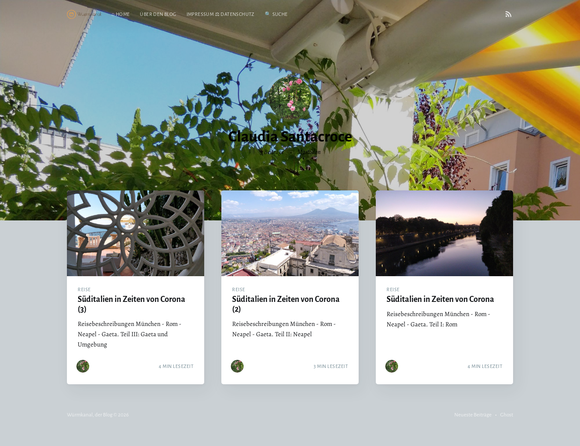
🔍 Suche (276, 14)
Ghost (506, 415)
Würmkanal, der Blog (89, 415)
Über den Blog (158, 14)
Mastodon (308, 152)
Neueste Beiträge (473, 415)
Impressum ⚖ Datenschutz (220, 14)
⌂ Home (121, 14)
